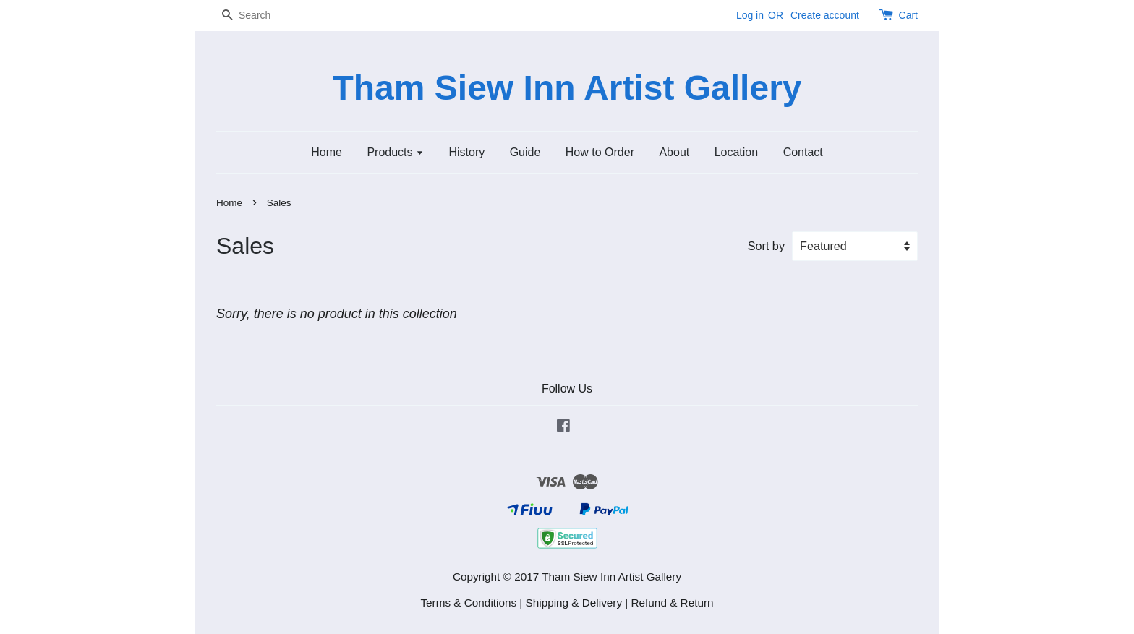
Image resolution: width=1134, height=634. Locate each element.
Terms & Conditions (468, 602)
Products (395, 152)
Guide (525, 152)
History (466, 152)
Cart (908, 15)
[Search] (259, 15)
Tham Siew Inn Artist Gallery (566, 88)
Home (326, 152)
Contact (803, 152)
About (674, 152)
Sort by (766, 245)
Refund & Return (672, 602)
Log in (750, 15)
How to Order (600, 152)
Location (737, 152)
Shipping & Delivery (574, 602)
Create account (824, 15)
